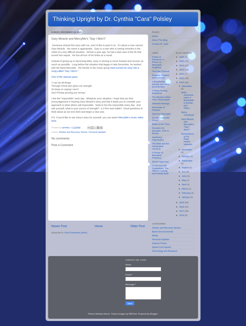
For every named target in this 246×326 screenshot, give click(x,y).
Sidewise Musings (161, 103)
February (186, 193)
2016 (182, 215)
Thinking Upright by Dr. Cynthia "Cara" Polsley (112, 19)
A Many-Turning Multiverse (159, 91)
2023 (182, 69)
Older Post (137, 226)
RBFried (133, 314)
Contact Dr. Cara (160, 44)
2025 (182, 61)
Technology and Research (164, 251)
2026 (182, 57)
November (187, 149)
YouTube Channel (160, 71)
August (185, 167)
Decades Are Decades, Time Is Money (160, 130)
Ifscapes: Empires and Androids (160, 76)
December (187, 86)
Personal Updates (97, 132)
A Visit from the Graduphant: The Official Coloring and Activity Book (160, 169)
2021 (182, 78)
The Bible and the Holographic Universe (160, 146)
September (187, 161)
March (185, 189)
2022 (182, 74)
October (186, 156)
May (184, 180)
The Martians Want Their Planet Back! (161, 98)
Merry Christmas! (187, 113)
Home (99, 226)
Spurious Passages (161, 114)
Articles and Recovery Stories (73, 132)
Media (155, 235)
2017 (182, 211)
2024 (182, 65)
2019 (182, 202)
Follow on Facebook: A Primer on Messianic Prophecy (158, 62)
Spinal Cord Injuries (161, 247)
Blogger (153, 314)
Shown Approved (160, 162)
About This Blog (159, 40)
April (184, 184)
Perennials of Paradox (158, 108)
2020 (182, 82)
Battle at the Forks (161, 124)
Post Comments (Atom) (76, 232)
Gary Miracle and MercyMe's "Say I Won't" (187, 124)
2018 (182, 207)
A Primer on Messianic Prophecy (158, 155)
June (184, 176)
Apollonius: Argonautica (158, 138)
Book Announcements (162, 231)
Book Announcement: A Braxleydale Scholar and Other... (187, 100)
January (186, 197)
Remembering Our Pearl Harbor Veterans (187, 139)
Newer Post (59, 226)
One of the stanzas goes (64, 77)
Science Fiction (159, 243)
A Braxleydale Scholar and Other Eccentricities (161, 84)
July (184, 171)
